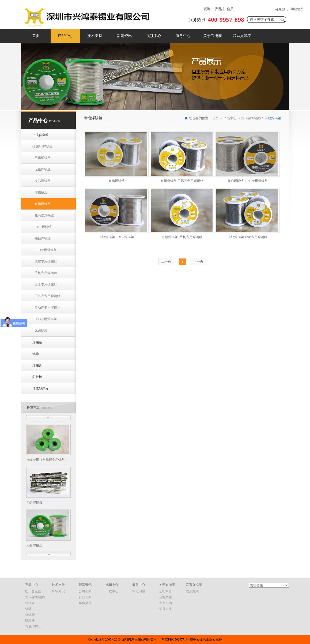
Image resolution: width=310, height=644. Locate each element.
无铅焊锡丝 (34, 545)
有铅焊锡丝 (273, 118)
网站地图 (297, 9)
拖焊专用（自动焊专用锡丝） (47, 460)
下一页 (198, 261)
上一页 (166, 261)
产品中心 (230, 118)
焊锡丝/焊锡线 (251, 118)
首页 (36, 36)
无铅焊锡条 (34, 502)
